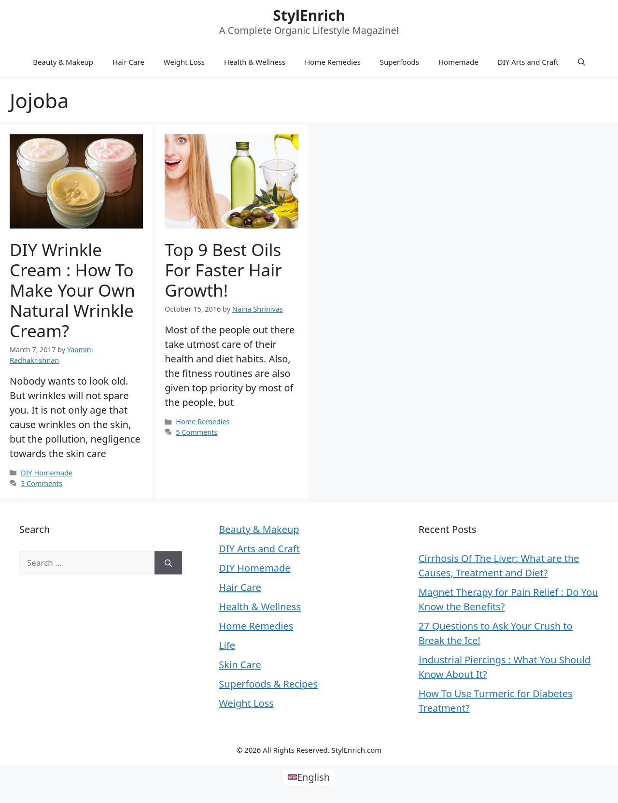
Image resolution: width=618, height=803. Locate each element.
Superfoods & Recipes (268, 683)
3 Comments (41, 483)
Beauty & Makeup (63, 62)
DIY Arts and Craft (528, 62)
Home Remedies (333, 62)
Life (227, 645)
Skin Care (240, 664)
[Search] (168, 562)
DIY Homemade (46, 472)
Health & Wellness (254, 62)
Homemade (458, 62)
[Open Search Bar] (581, 61)
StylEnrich (309, 15)
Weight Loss (184, 62)
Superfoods (399, 62)
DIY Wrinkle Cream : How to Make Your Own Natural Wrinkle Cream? (72, 290)
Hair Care (128, 62)
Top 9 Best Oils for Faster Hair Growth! (223, 269)
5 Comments (196, 432)
